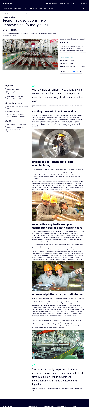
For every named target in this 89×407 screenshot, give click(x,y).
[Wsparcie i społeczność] (67, 3)
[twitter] (71, 71)
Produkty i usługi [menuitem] (7, 8)
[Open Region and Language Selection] (52, 3)
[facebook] (74, 71)
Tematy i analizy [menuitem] (48, 8)
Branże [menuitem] (25, 8)
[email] (80, 71)
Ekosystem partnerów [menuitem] (36, 8)
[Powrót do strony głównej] (3, 14)
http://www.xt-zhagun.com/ (67, 57)
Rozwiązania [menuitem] (17, 8)
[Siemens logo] (7, 3)
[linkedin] (77, 71)
